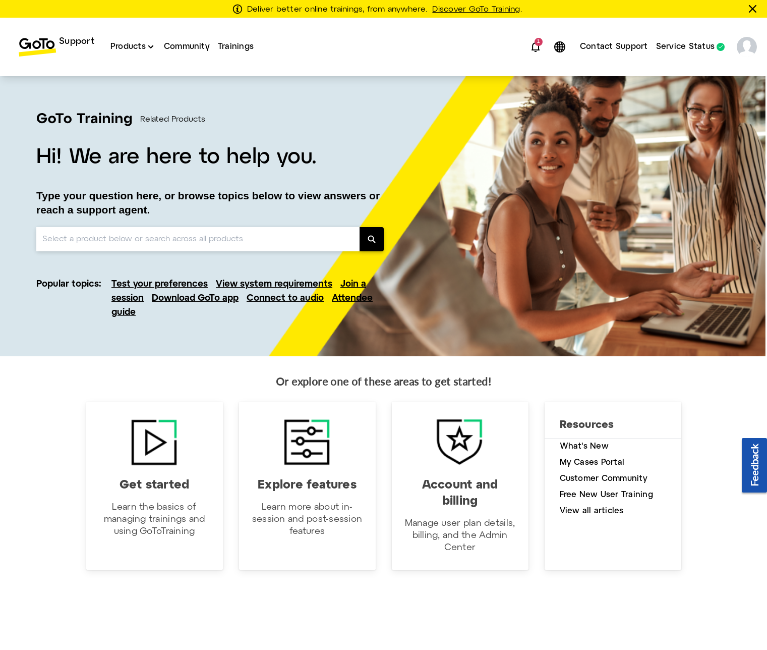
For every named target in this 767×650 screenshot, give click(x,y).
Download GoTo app (195, 298)
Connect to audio (285, 298)
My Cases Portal (592, 462)
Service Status (685, 47)
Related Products (172, 120)
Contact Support (614, 46)
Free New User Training (606, 495)
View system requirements (274, 284)
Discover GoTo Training (476, 10)
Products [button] (128, 46)
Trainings (236, 46)
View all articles (592, 511)
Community (187, 46)
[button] (535, 47)
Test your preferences (159, 284)
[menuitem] (56, 47)
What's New (584, 446)
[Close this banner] (754, 8)
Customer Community (603, 478)
